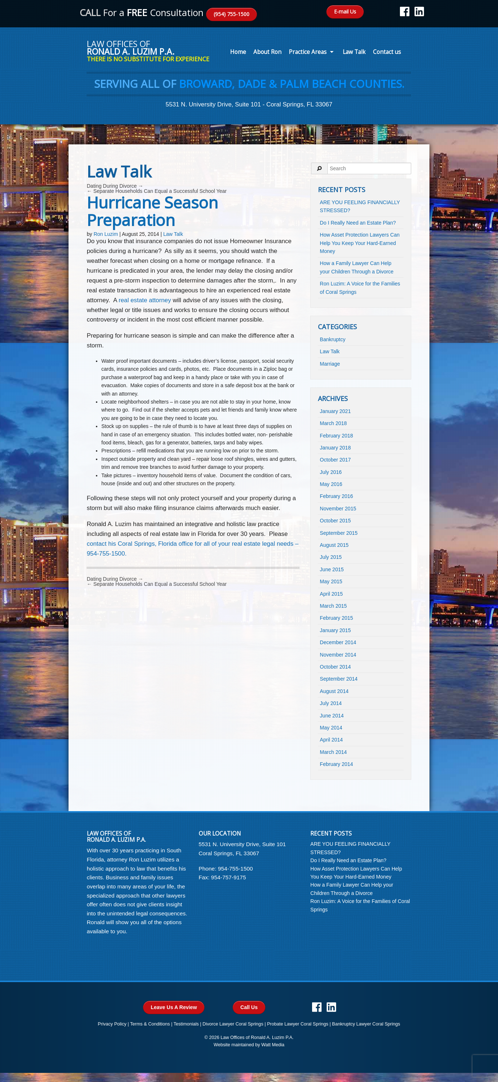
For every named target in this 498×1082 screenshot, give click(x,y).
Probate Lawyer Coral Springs (297, 1024)
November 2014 (338, 655)
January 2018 (335, 448)
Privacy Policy (112, 1024)
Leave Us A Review (174, 1007)
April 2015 (331, 594)
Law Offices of (151, 50)
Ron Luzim (106, 234)
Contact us (387, 52)
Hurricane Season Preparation (152, 211)
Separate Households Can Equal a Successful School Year (157, 191)
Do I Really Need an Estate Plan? (358, 223)
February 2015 (336, 618)
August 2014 (334, 691)
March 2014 (333, 752)
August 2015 (334, 545)
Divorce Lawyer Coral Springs (233, 1024)
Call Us (248, 1007)
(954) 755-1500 (231, 14)
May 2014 (331, 728)
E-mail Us (345, 11)
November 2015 (338, 508)
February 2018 (336, 436)
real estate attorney (144, 300)
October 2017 (335, 460)
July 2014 (331, 703)
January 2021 (335, 411)
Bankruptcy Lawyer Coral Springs (366, 1024)
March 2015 (333, 606)
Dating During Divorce (115, 186)
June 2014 (331, 716)
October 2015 (335, 521)
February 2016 (336, 496)
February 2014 (336, 764)
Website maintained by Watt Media (249, 1044)
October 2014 (335, 667)
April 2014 (331, 740)
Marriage (330, 364)
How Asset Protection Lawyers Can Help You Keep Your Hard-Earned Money (360, 243)
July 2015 (331, 557)
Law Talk (354, 52)
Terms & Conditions (150, 1024)
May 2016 (331, 484)
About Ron (267, 52)
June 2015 (331, 569)
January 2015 (335, 630)
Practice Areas (308, 52)
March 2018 (333, 423)
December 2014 (338, 642)
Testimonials (186, 1024)
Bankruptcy (332, 339)
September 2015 (339, 533)
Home (238, 52)
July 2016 (331, 472)
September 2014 (339, 679)
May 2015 (331, 581)
